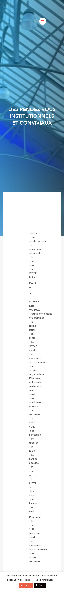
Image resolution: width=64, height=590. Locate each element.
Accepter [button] (26, 585)
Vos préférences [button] (44, 580)
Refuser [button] (40, 585)
